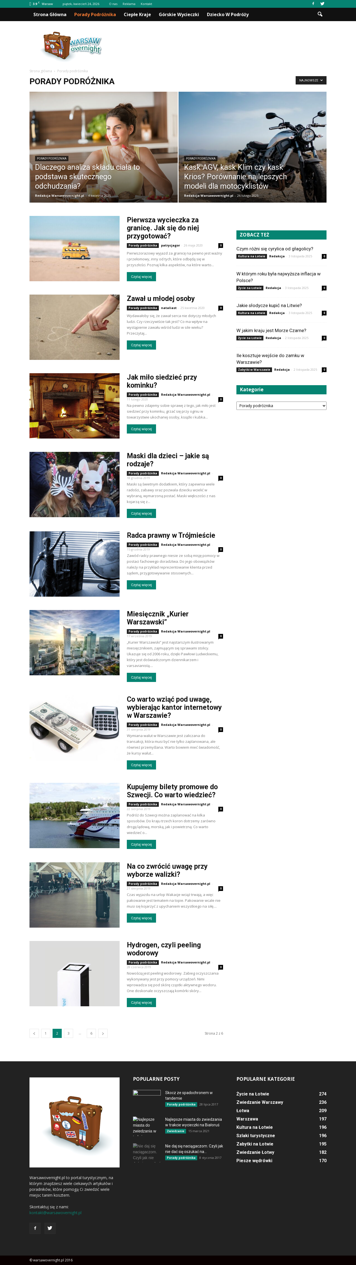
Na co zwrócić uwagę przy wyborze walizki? (167, 870)
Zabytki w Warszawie (254, 370)
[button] (320, 14)
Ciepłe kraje (137, 14)
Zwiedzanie (175, 1131)
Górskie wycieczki (179, 14)
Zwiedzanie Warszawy (259, 1102)
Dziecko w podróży (228, 14)
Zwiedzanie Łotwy (255, 1152)
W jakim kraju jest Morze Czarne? (271, 330)
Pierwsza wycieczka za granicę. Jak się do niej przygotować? (163, 228)
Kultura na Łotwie (251, 256)
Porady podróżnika (95, 14)
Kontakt (146, 4)
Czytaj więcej (141, 277)
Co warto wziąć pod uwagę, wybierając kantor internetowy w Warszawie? (174, 707)
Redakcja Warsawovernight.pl (59, 195)
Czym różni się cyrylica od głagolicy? (274, 248)
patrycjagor (170, 245)
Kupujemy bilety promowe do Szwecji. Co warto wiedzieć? (172, 791)
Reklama (129, 4)
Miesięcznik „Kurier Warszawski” (158, 618)
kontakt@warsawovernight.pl (55, 1212)
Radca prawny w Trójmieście (171, 535)
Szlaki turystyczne (255, 1135)
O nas (113, 4)
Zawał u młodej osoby (161, 299)
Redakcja (277, 256)
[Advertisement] (225, 46)
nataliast (169, 308)
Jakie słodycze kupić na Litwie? (269, 305)
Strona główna (49, 14)
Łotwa (242, 1110)
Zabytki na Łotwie (254, 1144)
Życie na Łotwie (250, 288)
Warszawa (247, 1119)
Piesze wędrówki (254, 1160)
